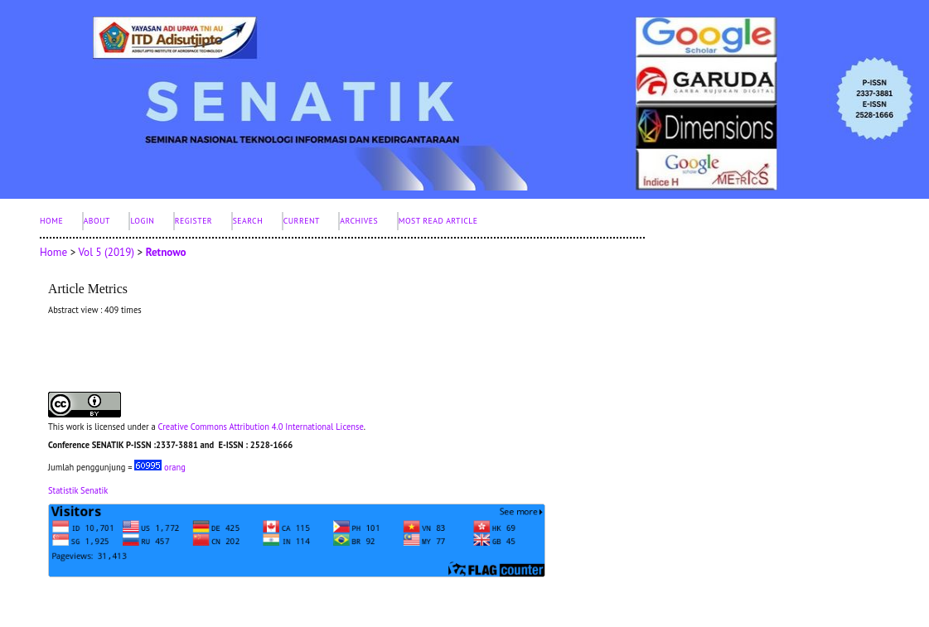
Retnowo (166, 252)
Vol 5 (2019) (106, 252)
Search (248, 220)
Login (142, 220)
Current (301, 220)
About (97, 220)
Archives (359, 220)
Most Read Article (438, 220)
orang (160, 467)
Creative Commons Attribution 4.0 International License (260, 426)
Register (193, 220)
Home (51, 220)
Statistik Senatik (78, 490)
